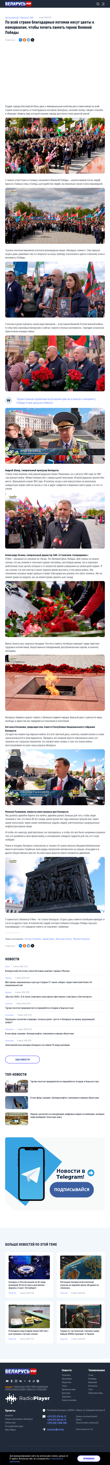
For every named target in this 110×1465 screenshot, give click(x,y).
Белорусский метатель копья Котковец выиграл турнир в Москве (39, 970)
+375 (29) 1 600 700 (76, 1422)
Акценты (9, 1414)
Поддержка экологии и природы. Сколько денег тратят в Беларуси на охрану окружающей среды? (52, 1021)
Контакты (92, 1384)
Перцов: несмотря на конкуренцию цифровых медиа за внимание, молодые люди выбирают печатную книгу (64, 1117)
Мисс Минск (10, 1428)
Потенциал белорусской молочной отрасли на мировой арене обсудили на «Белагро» (80, 1287)
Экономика (9, 1015)
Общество (24, 17)
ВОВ (31, 17)
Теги (90, 1388)
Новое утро (10, 1421)
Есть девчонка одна (14, 1425)
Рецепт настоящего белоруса (19, 1418)
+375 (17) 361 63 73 (76, 1419)
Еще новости (25, 1061)
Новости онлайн (69, 1399)
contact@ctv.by (76, 1429)
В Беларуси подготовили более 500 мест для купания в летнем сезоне (27, 1335)
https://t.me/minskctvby (16, 1141)
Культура (8, 978)
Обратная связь (95, 1392)
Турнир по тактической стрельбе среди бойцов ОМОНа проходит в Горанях (80, 1335)
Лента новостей (11, 17)
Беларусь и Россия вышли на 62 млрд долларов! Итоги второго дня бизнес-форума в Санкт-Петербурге (28, 1287)
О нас (90, 1374)
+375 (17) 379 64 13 (76, 1415)
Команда (92, 1377)
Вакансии (92, 1381)
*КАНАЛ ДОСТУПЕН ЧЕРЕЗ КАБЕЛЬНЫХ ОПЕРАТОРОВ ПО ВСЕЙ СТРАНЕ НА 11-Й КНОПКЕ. (26, 1387)
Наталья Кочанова (33, 938)
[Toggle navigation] (102, 3)
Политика (9, 1004)
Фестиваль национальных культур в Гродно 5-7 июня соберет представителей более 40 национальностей (51, 984)
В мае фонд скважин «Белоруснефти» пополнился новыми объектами (41, 1034)
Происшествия (68, 1388)
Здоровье (66, 1395)
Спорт (7, 966)
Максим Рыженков (81, 938)
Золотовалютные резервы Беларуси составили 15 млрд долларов (39, 1046)
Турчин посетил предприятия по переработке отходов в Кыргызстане (41, 1008)
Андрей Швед (48, 938)
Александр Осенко (64, 938)
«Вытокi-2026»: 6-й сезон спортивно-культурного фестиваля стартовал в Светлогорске (50, 996)
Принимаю (88, 1458)
